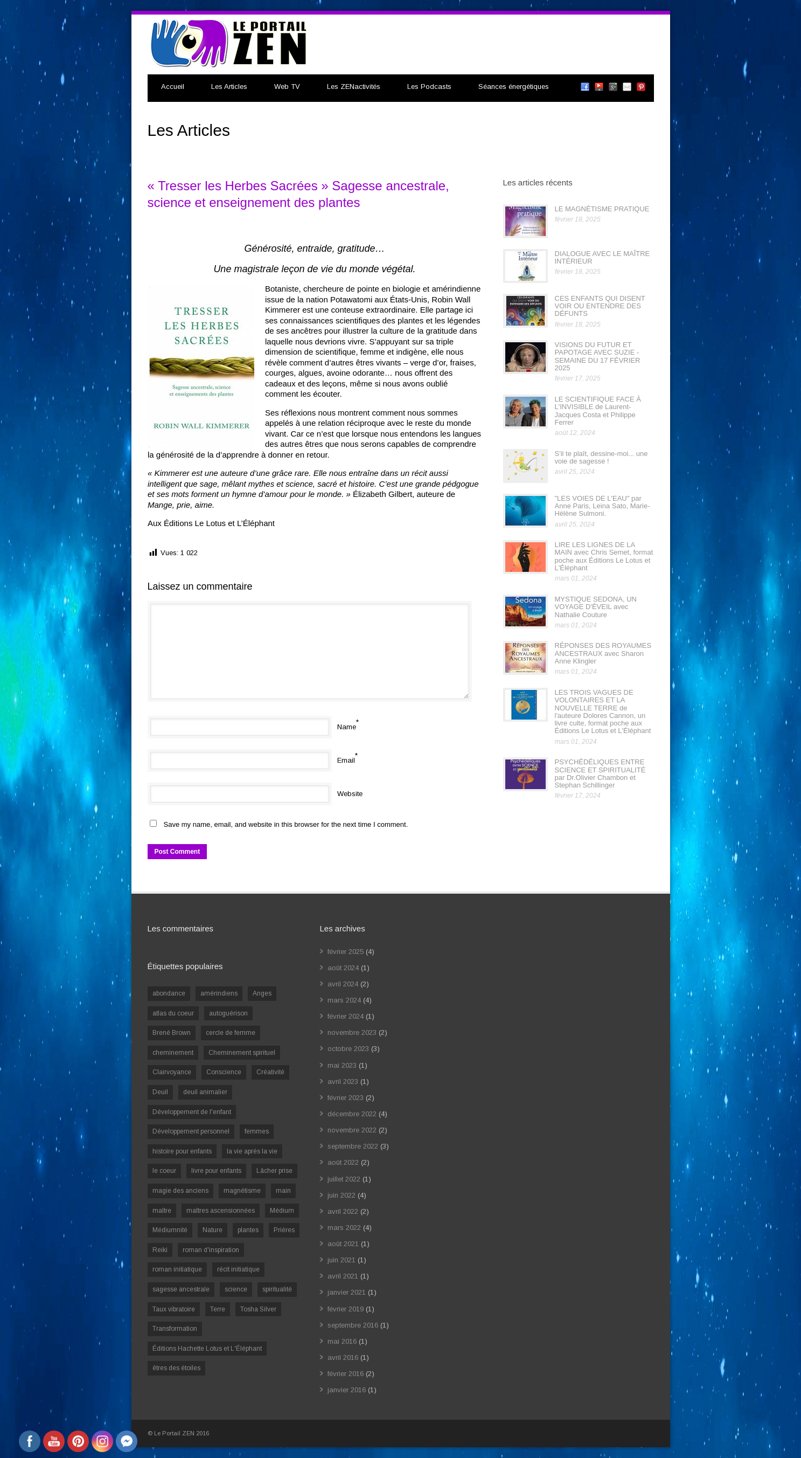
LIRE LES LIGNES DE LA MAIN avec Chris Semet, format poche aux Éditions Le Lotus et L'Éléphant (604, 556)
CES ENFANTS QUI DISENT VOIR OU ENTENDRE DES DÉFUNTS (600, 306)
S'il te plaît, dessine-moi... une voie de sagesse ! (601, 457)
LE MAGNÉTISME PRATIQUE (602, 209)
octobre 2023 (348, 1049)
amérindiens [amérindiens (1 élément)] (219, 993)
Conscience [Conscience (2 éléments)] (223, 1072)
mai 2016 (342, 1341)
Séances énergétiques (513, 86)
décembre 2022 (352, 1114)
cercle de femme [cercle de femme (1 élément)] (230, 1033)
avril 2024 (343, 984)
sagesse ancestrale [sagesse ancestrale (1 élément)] (181, 1289)
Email (346, 760)
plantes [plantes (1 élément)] (248, 1230)
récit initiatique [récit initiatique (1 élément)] (238, 1269)
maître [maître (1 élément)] (161, 1210)
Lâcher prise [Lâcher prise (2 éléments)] (274, 1170)
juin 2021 (342, 1260)
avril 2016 (343, 1357)
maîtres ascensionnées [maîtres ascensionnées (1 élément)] (220, 1210)
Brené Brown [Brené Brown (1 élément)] (171, 1033)
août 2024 (343, 968)
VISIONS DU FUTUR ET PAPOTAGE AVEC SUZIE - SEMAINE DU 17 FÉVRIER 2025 (597, 356)
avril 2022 (343, 1211)
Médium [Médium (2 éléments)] (282, 1210)
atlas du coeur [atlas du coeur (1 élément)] (173, 1013)
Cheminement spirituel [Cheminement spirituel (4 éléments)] (241, 1052)
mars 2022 (344, 1228)
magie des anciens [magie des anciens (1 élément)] (180, 1190)
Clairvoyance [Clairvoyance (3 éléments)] (171, 1072)
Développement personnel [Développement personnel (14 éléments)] (190, 1131)
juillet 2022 (344, 1179)
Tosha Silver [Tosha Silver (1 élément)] (258, 1309)
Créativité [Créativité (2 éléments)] (270, 1072)
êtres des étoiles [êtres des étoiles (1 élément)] (176, 1368)
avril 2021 (343, 1276)
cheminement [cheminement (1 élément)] (172, 1052)
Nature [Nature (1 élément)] (212, 1230)
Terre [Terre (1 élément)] (217, 1309)
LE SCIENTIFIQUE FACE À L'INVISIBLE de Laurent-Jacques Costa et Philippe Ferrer (598, 410)
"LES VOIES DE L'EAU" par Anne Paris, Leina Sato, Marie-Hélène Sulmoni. (602, 506)
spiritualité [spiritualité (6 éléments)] (277, 1289)
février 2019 (346, 1309)
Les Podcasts (429, 86)
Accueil (172, 86)
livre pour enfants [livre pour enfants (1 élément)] (216, 1170)
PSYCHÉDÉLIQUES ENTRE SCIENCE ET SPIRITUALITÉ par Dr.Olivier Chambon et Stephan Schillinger (600, 773)
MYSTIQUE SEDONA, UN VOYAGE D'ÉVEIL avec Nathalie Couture (596, 607)
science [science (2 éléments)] (236, 1289)
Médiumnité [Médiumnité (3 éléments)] (169, 1230)
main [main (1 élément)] (283, 1190)
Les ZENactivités (353, 86)
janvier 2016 (347, 1390)
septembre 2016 (353, 1325)
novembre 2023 (352, 1032)
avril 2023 (343, 1081)
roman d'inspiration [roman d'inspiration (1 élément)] (211, 1250)
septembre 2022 (353, 1146)
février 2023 (346, 1098)
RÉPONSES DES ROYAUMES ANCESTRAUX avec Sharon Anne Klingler (603, 653)
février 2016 (346, 1374)
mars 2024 (344, 1000)
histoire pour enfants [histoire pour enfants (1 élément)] (182, 1151)
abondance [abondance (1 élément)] (168, 993)
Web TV (287, 86)
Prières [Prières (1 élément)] (284, 1230)
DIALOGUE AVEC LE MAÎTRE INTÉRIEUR (602, 257)
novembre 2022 (352, 1130)
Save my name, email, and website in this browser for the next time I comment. (286, 824)
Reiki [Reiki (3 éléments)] (160, 1250)
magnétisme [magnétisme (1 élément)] (242, 1190)
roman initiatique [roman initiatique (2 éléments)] (177, 1269)
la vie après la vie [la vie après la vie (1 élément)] (252, 1151)
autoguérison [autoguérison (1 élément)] (228, 1013)
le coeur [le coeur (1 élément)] (164, 1170)
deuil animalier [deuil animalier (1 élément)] (205, 1092)
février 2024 (346, 1016)
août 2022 (343, 1162)
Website (350, 794)
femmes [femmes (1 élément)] (257, 1131)
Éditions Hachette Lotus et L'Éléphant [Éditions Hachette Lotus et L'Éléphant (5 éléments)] (207, 1348)
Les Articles (229, 86)
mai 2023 (342, 1065)
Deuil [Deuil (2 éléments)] (160, 1092)
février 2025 (346, 952)
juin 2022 (342, 1195)
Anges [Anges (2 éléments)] (262, 993)
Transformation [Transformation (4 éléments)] (174, 1328)
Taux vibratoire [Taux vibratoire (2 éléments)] (173, 1309)
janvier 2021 (347, 1292)
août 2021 (343, 1244)
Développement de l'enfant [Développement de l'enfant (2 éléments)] (191, 1112)
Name (346, 727)
